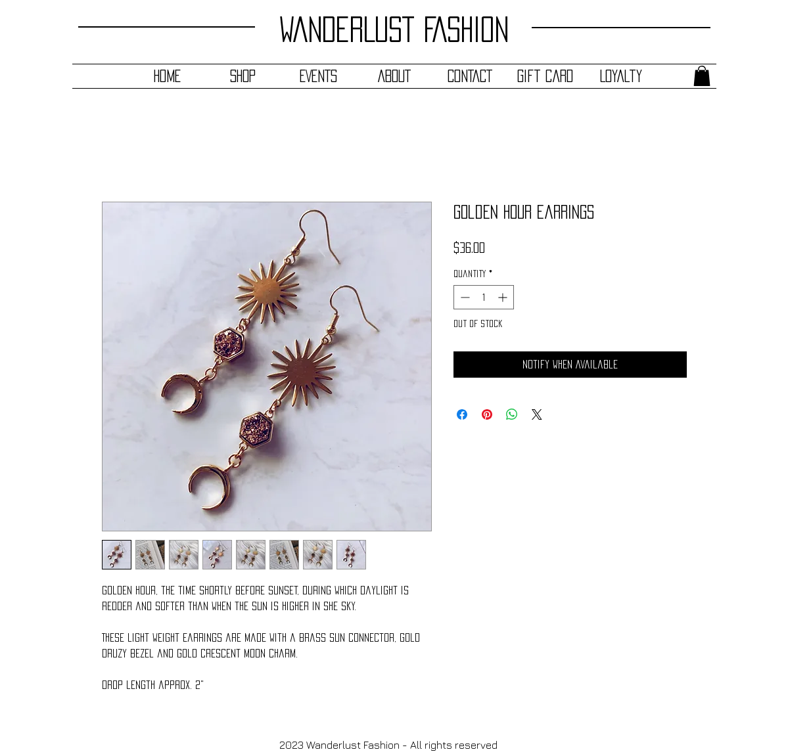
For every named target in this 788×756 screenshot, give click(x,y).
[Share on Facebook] (462, 414)
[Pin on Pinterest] (487, 414)
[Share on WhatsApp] (512, 414)
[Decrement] (463, 297)
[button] (701, 76)
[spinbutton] (484, 297)
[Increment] (504, 297)
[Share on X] (537, 414)
